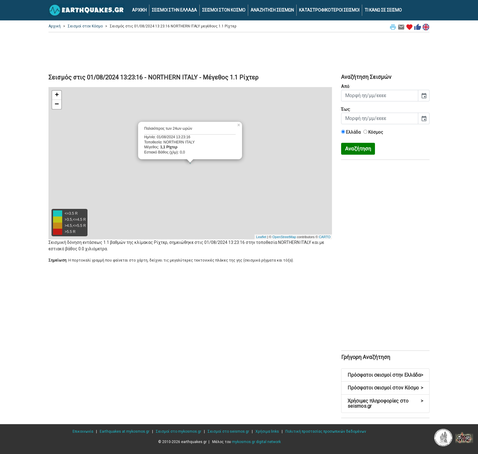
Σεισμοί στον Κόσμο (85, 26)
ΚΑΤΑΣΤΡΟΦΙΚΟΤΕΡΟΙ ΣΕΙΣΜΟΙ (329, 10)
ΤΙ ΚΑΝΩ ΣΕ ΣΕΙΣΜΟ (383, 10)
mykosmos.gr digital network (256, 442)
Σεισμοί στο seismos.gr (228, 431)
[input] (379, 95)
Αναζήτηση (358, 149)
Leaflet (261, 237)
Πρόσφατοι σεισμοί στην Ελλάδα (385, 375)
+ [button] (57, 95)
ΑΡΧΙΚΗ (139, 10)
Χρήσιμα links (267, 431)
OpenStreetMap (284, 237)
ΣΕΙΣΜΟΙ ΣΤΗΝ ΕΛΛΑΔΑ (174, 10)
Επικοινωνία (83, 431)
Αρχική (54, 26)
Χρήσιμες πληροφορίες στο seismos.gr (385, 403)
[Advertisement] (239, 52)
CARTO (324, 237)
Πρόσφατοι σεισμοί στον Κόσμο (385, 388)
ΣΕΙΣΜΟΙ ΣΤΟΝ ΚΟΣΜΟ (223, 10)
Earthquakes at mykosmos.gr (124, 431)
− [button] (57, 104)
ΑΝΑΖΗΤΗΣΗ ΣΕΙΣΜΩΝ (272, 10)
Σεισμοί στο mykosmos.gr (178, 431)
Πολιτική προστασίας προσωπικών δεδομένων (325, 431)
